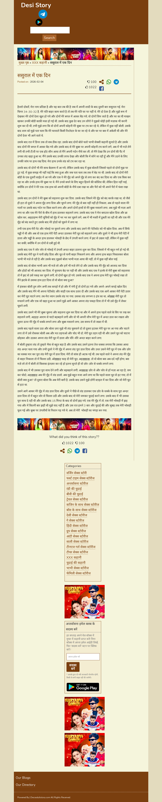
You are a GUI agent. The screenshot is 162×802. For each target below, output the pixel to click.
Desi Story (36, 5)
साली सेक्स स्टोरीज (77, 542)
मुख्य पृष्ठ (24, 63)
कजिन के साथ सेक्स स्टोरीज (82, 505)
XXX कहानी (39, 63)
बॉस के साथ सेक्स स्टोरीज (81, 510)
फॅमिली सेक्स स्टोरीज (78, 573)
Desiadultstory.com (40, 797)
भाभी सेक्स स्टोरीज (77, 568)
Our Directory (25, 785)
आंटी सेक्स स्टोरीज (77, 536)
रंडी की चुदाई (74, 489)
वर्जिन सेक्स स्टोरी (76, 473)
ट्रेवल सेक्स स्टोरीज (77, 499)
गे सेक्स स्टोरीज (75, 520)
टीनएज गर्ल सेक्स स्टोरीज (80, 547)
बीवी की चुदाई (74, 494)
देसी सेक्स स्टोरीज (76, 515)
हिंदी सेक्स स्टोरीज (77, 526)
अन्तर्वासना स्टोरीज (77, 483)
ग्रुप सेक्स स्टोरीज (76, 531)
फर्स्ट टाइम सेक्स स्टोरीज (80, 478)
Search (49, 37)
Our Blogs (23, 778)
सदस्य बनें (73, 667)
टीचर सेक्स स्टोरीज (77, 552)
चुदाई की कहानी (75, 563)
